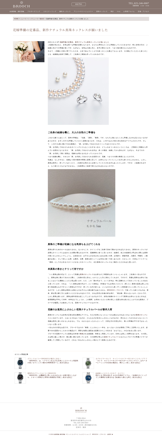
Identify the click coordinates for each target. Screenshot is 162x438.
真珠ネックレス (102, 11)
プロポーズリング (33, 11)
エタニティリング (49, 11)
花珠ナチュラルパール (112, 337)
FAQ (118, 11)
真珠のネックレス (86, 274)
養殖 (81, 334)
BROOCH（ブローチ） (116, 290)
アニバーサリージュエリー (83, 11)
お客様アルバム (129, 11)
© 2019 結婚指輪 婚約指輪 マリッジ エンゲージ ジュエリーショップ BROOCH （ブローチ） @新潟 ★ (81, 434)
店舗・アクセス (143, 11)
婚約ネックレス (65, 11)
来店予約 (78, 4)
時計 (112, 11)
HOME (16, 19)
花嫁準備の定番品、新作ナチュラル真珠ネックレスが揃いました (84, 42)
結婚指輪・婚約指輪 (17, 11)
